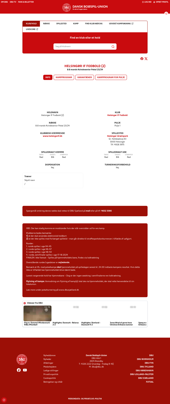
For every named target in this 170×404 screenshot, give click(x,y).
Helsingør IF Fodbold (117, 115)
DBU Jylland (146, 367)
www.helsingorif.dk (52, 136)
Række (52, 123)
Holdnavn (52, 113)
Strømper (64, 155)
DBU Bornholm (145, 359)
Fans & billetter (26, 2)
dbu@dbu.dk (98, 367)
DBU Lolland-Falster (141, 374)
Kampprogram (64, 78)
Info (47, 78)
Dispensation (52, 165)
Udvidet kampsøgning (121, 24)
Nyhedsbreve (49, 356)
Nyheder (47, 359)
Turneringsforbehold (117, 165)
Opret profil (160, 2)
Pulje (117, 123)
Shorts (52, 155)
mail (88, 211)
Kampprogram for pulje (111, 78)
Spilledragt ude (117, 152)
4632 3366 (106, 211)
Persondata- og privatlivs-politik (85, 399)
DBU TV (13, 2)
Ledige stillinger (50, 371)
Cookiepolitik (49, 378)
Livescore (32, 29)
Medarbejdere (49, 367)
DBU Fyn (149, 363)
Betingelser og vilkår (53, 382)
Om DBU (4, 2)
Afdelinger (48, 363)
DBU (151, 356)
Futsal (149, 382)
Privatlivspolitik (50, 374)
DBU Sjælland (145, 378)
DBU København (144, 371)
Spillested (117, 133)
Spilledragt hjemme (52, 152)
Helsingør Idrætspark (117, 136)
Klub (117, 113)
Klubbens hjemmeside (52, 133)
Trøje (41, 155)
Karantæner (84, 78)
